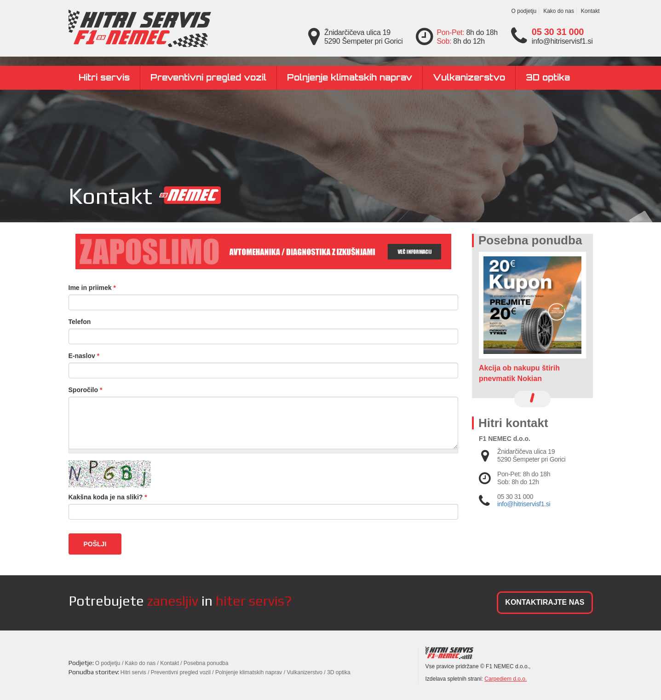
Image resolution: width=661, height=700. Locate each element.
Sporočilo (86, 389)
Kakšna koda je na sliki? (108, 497)
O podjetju (524, 11)
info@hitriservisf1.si (523, 504)
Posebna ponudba (206, 663)
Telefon (80, 321)
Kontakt (590, 11)
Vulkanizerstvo (469, 77)
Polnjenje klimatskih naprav (349, 77)
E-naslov (84, 355)
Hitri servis (104, 77)
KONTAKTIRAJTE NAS (544, 602)
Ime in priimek (92, 287)
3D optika (548, 77)
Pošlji (95, 544)
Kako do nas (558, 11)
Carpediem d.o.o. (505, 679)
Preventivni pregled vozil (208, 77)
